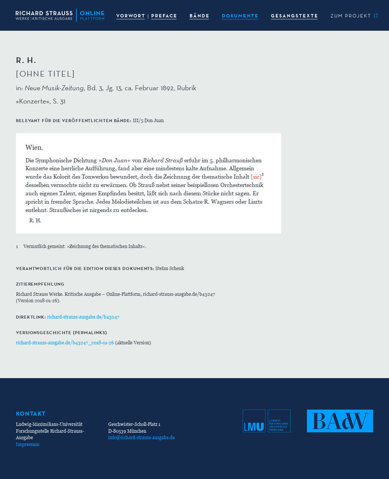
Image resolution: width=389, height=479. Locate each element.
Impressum (28, 444)
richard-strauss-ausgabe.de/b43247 (83, 317)
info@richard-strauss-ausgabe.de (141, 437)
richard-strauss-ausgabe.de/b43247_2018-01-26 (65, 343)
